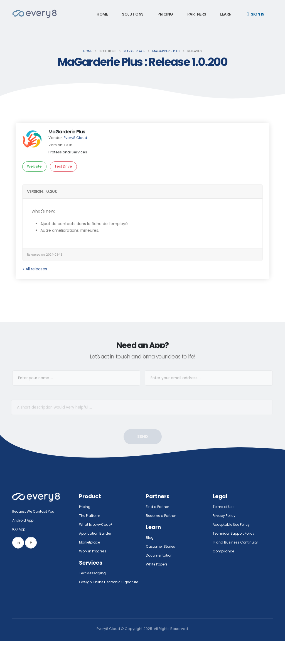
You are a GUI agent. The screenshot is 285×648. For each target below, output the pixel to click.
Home (102, 14)
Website (34, 166)
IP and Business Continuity (236, 542)
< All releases (34, 269)
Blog (150, 537)
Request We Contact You (34, 511)
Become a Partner (162, 515)
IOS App (20, 529)
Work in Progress (94, 551)
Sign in (255, 14)
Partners (196, 14)
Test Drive (63, 166)
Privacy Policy (225, 515)
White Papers (157, 564)
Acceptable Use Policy (232, 524)
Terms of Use (224, 506)
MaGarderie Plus (166, 51)
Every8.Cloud (75, 137)
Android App (23, 520)
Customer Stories (161, 546)
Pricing (165, 14)
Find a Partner (158, 506)
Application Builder (96, 533)
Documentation (160, 555)
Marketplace (134, 51)
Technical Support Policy (235, 533)
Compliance (224, 551)
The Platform (90, 515)
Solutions (133, 14)
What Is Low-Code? (96, 524)
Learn (226, 14)
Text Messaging (93, 573)
